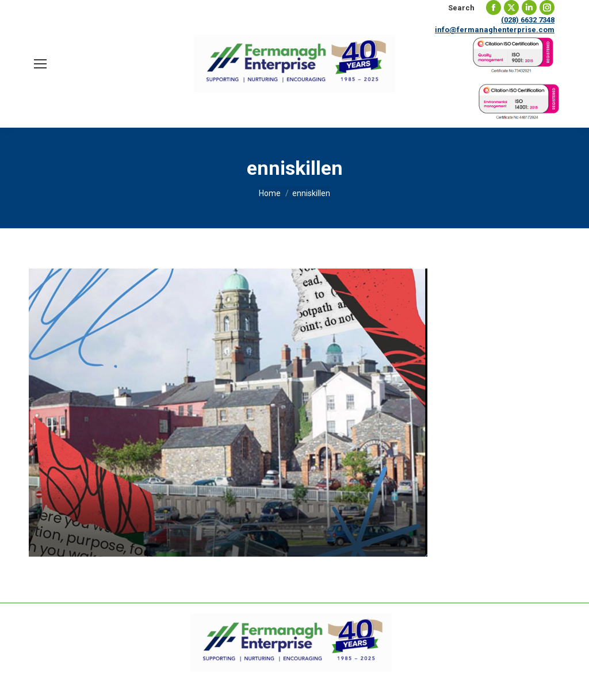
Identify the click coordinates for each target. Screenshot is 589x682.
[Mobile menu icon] (40, 63)
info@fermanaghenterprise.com (494, 29)
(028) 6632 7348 (527, 20)
